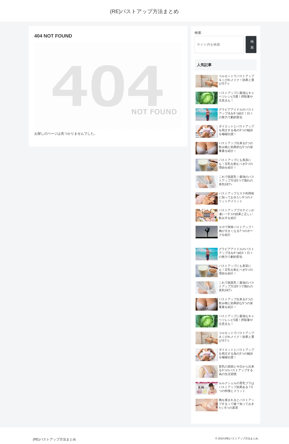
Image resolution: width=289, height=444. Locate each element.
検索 (198, 33)
